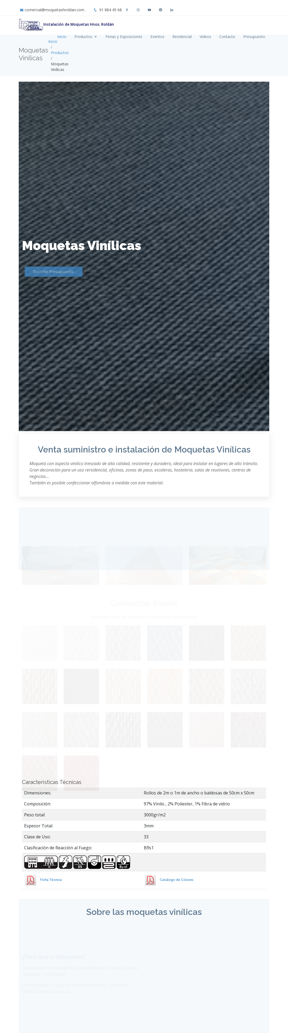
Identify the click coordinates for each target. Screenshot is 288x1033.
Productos (83, 36)
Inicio (61, 36)
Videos (205, 36)
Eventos (157, 36)
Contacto (227, 36)
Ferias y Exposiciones (123, 36)
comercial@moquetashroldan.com (54, 9)
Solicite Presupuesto (53, 266)
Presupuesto (254, 36)
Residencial (182, 36)
